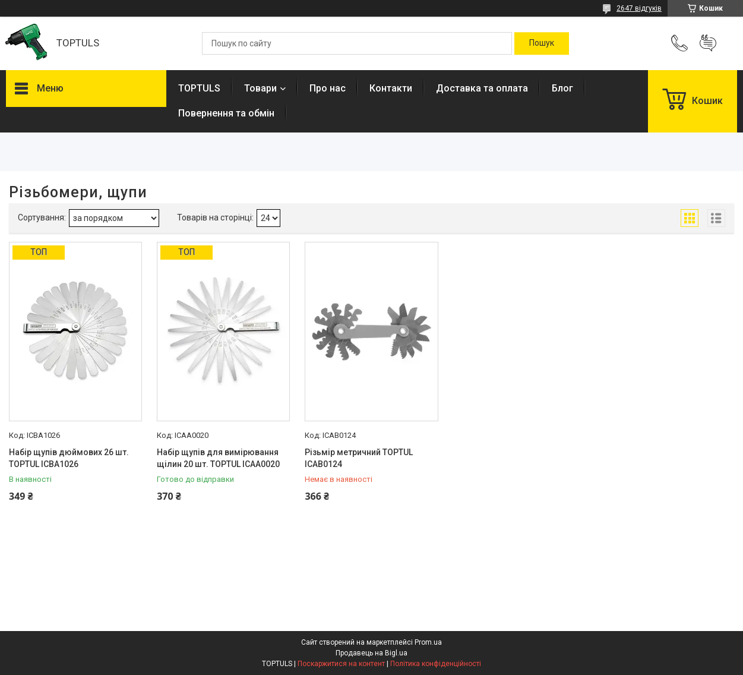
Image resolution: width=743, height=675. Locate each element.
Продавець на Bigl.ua (371, 653)
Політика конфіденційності (435, 664)
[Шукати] (541, 43)
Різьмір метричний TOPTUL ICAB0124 (359, 458)
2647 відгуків (639, 8)
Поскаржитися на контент (341, 664)
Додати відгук (708, 43)
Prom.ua (428, 642)
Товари (260, 88)
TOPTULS (199, 88)
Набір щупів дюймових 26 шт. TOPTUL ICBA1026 (69, 458)
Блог (562, 88)
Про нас (327, 88)
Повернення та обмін (226, 113)
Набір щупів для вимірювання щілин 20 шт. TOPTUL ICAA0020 (218, 458)
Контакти (390, 88)
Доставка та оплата (482, 88)
